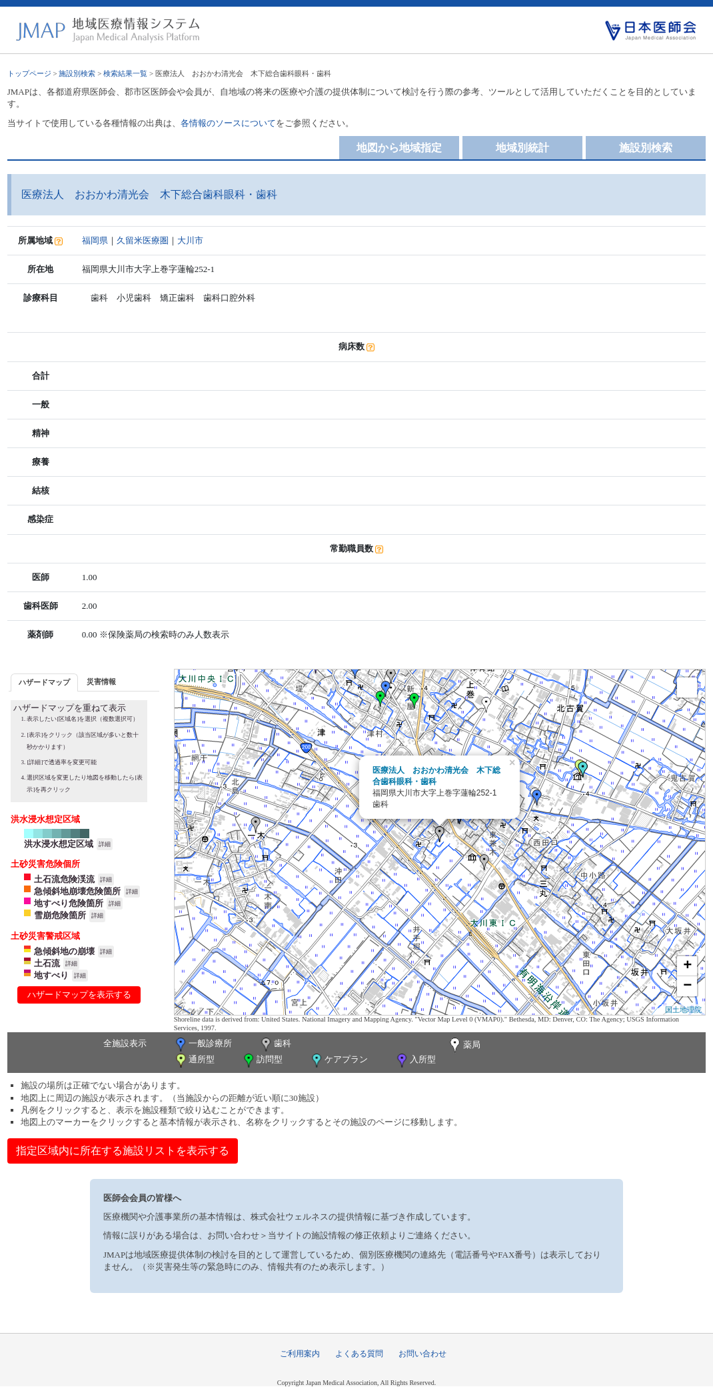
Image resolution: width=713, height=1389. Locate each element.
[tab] (44, 682)
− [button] (687, 986)
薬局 (463, 1046)
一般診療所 (202, 1045)
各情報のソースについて (228, 123)
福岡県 (95, 240)
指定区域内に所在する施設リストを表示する (122, 1150)
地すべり (51, 975)
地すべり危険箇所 (68, 903)
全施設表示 (125, 1043)
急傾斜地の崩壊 (64, 951)
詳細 (105, 844)
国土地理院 (683, 1010)
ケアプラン (338, 1061)
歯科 (275, 1045)
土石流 (47, 963)
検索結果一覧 (125, 73)
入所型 (415, 1061)
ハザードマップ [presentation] (44, 682)
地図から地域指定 (399, 147)
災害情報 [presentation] (101, 681)
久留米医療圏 (143, 240)
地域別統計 (522, 147)
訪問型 (262, 1061)
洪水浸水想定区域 (58, 844)
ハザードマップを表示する (79, 995)
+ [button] (687, 966)
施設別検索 (77, 73)
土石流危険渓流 (64, 879)
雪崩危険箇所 (60, 915)
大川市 (190, 240)
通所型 (194, 1061)
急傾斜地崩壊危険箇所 (77, 891)
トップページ (29, 73)
